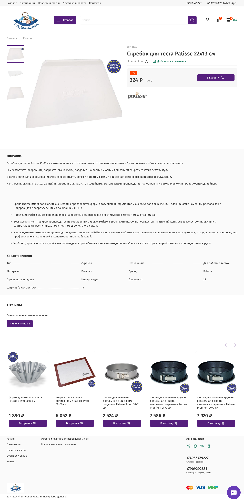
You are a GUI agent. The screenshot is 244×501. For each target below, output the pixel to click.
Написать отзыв (20, 323)
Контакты (95, 3)
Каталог (12, 3)
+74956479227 (193, 3)
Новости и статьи (49, 3)
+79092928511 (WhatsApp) (222, 3)
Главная (12, 38)
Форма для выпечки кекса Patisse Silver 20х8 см (25, 399)
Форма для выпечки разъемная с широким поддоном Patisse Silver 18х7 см (120, 402)
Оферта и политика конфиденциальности (65, 438)
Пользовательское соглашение (58, 444)
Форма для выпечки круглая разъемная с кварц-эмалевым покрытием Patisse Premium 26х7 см (216, 402)
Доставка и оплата (74, 3)
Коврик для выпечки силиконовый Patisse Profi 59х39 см (72, 401)
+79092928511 (197, 469)
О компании (27, 3)
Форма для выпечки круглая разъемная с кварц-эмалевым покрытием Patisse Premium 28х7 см (169, 402)
